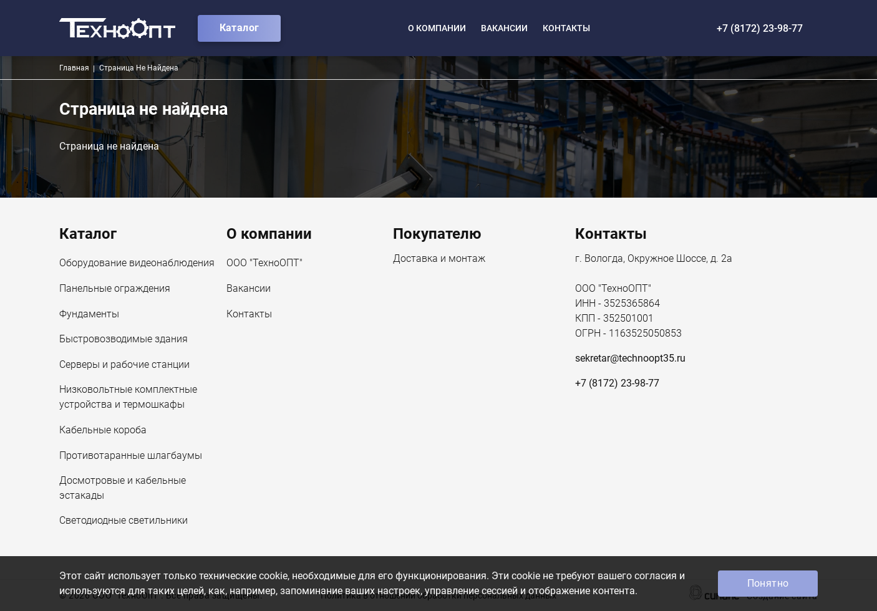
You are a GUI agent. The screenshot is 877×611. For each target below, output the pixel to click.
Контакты (566, 28)
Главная (74, 68)
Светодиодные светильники (123, 521)
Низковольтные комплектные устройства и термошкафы (128, 397)
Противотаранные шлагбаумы (130, 456)
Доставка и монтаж (439, 259)
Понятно (768, 583)
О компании (437, 28)
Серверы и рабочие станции (124, 365)
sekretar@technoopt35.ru (630, 358)
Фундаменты (89, 315)
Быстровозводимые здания (123, 340)
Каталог (239, 28)
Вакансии (504, 28)
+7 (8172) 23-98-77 (760, 28)
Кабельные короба (103, 431)
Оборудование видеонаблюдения (137, 264)
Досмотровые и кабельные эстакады (122, 488)
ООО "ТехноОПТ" (264, 264)
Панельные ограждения (114, 289)
